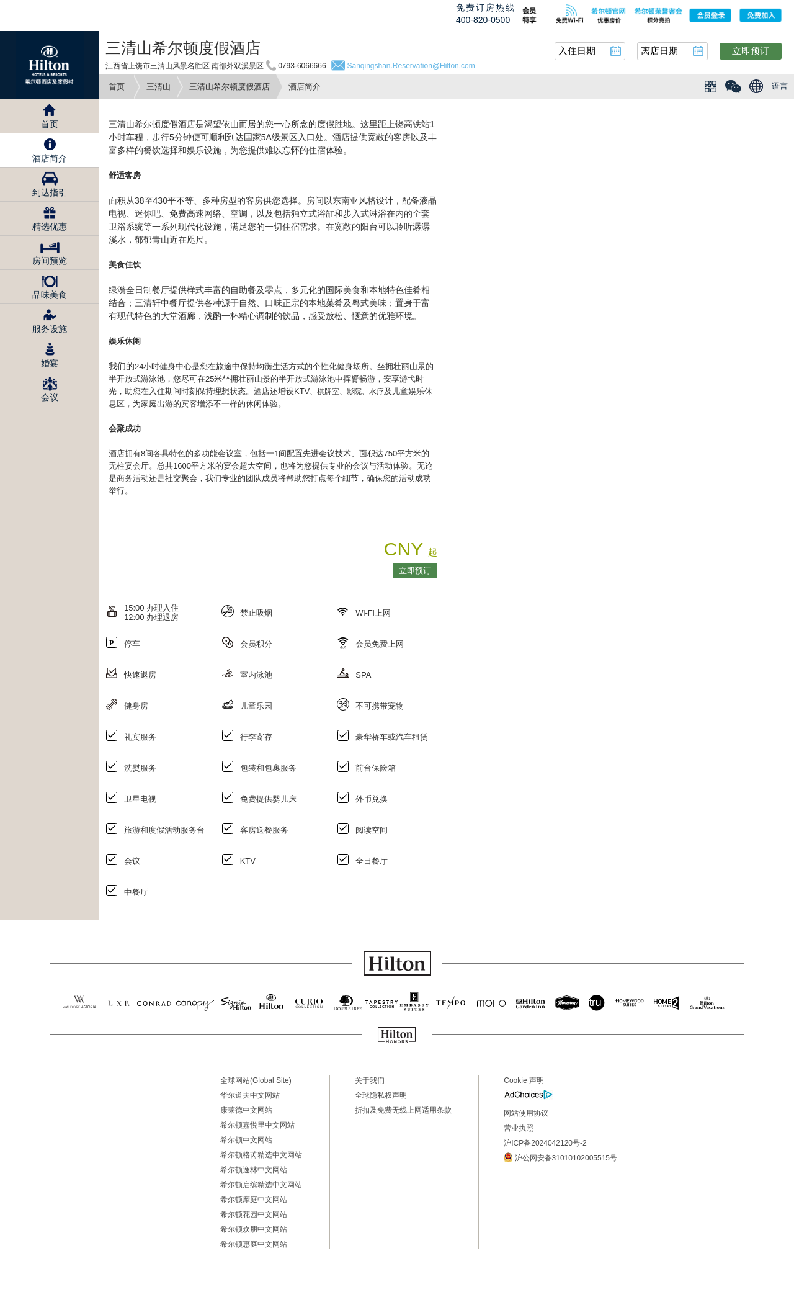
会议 (49, 397)
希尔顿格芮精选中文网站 (261, 1155)
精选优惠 (49, 226)
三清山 (158, 86)
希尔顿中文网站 (246, 1140)
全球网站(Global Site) (256, 1080)
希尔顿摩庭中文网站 (253, 1199)
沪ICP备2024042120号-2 (545, 1143)
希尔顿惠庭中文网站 (253, 1244)
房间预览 (49, 261)
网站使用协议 (526, 1113)
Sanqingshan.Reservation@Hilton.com (411, 65)
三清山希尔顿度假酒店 (229, 86)
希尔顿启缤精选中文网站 (261, 1184)
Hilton (49, 65)
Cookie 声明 (524, 1080)
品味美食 (49, 295)
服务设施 (49, 329)
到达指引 (49, 192)
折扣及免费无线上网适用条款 (403, 1110)
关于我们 (370, 1080)
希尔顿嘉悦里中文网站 (257, 1125)
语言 (780, 86)
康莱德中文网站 (246, 1110)
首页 (117, 86)
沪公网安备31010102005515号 (560, 1157)
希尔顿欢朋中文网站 (253, 1229)
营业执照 (518, 1128)
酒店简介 (49, 158)
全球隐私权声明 (381, 1095)
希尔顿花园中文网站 (253, 1214)
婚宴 (49, 363)
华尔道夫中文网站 (250, 1095)
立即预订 (750, 50)
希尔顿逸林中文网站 (253, 1169)
